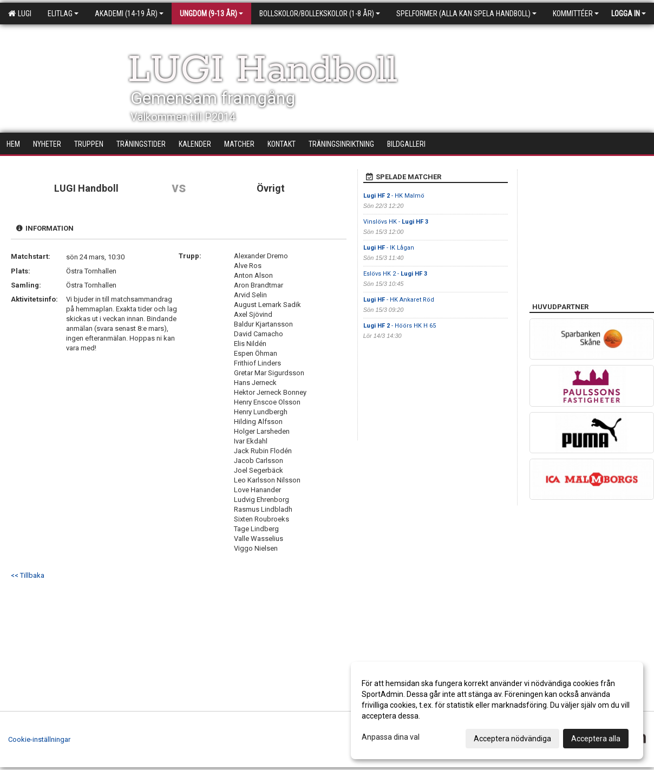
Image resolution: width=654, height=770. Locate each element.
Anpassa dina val (391, 737)
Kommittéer (576, 13)
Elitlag (63, 13)
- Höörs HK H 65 (399, 325)
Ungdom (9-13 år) (211, 13)
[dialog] (497, 710)
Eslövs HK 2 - (395, 273)
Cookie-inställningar (39, 739)
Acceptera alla (595, 738)
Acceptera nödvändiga (512, 738)
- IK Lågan (388, 247)
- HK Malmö (393, 195)
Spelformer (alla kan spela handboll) (466, 13)
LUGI (19, 13)
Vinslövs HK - (395, 221)
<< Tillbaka (27, 575)
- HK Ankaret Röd (398, 299)
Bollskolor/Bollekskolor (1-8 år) (319, 13)
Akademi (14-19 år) (129, 13)
